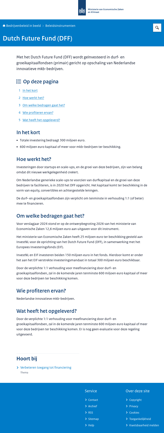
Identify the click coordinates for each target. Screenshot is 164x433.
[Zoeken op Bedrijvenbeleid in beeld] (157, 28)
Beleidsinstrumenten (60, 26)
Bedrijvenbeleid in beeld (22, 26)
